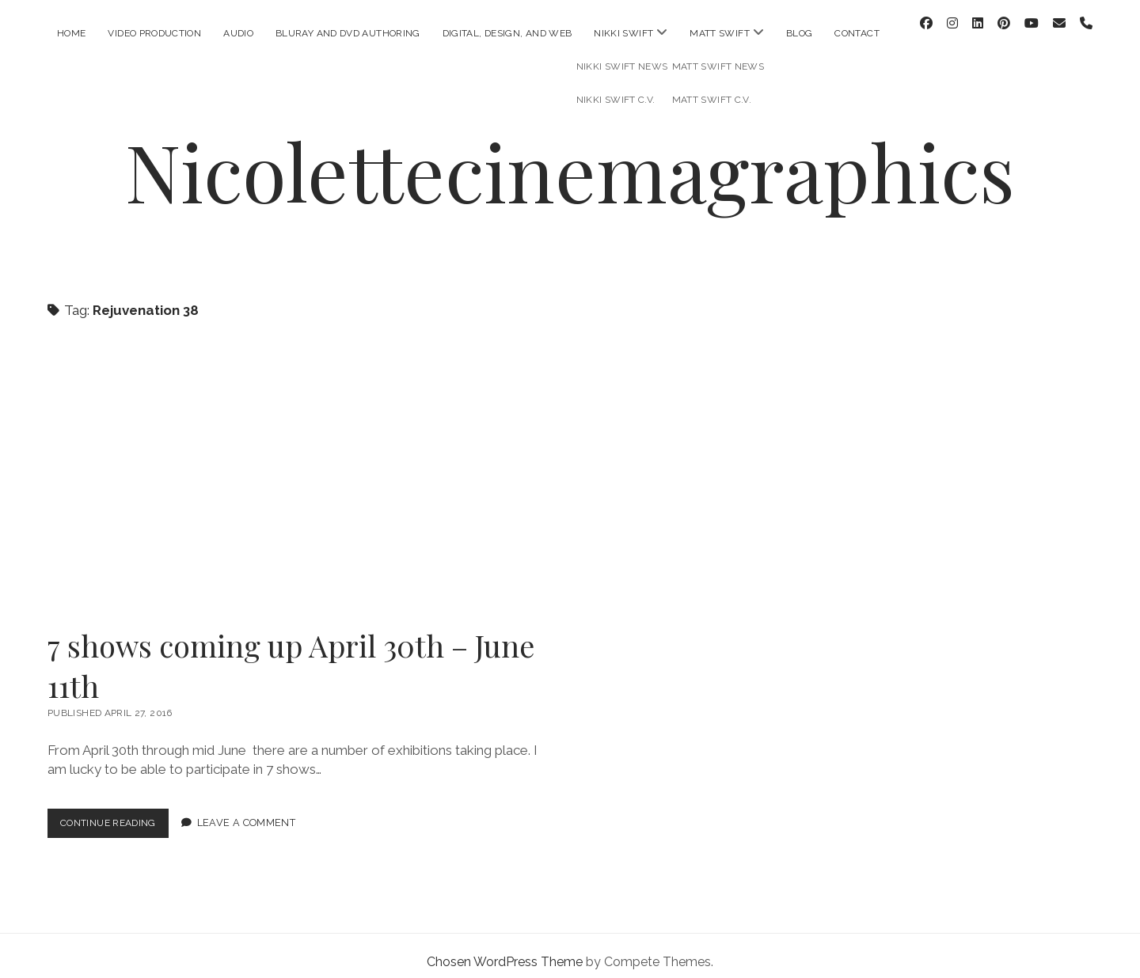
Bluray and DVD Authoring (348, 33)
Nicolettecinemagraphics (570, 157)
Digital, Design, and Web (507, 33)
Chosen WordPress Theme (505, 949)
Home (71, 33)
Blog (799, 33)
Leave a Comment (255, 811)
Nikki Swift (623, 33)
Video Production (154, 33)
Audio (238, 33)
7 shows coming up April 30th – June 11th (297, 468)
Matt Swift (720, 33)
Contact (857, 33)
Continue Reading (118, 813)
